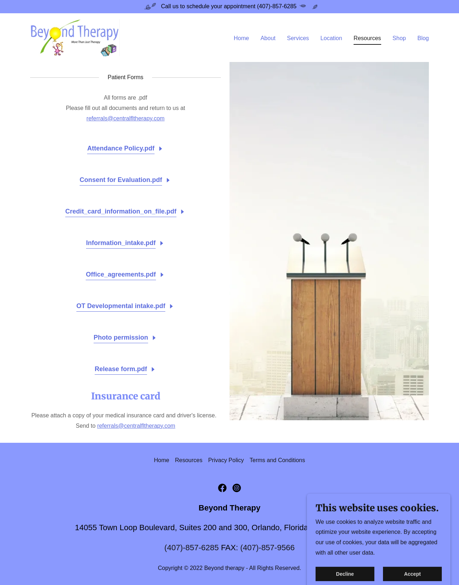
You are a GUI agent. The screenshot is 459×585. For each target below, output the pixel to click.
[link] (75, 37)
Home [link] (241, 38)
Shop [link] (399, 38)
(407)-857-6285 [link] (191, 547)
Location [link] (331, 38)
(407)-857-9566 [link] (267, 547)
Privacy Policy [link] (226, 460)
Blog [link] (423, 38)
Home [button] (161, 460)
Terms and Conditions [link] (277, 460)
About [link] (267, 38)
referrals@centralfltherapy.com (125, 118)
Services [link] (298, 38)
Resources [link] (367, 38)
